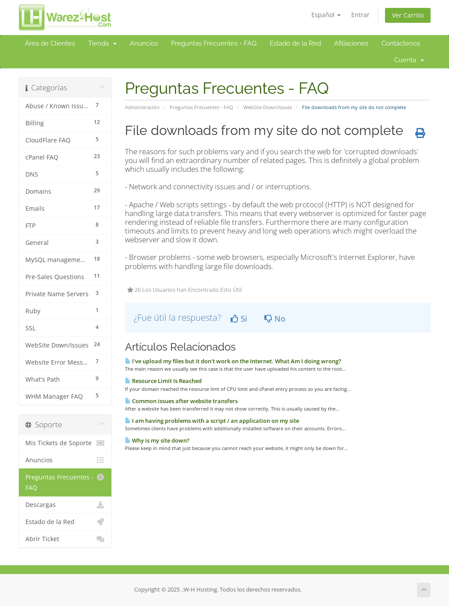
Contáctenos (400, 43)
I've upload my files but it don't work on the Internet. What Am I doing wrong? (233, 361)
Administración (142, 107)
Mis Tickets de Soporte (65, 443)
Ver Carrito (408, 15)
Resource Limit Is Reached (163, 381)
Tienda (102, 43)
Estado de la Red (295, 43)
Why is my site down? (157, 440)
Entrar (360, 15)
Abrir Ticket (65, 539)
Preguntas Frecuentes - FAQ (214, 43)
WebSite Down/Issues (267, 107)
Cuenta (409, 60)
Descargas (65, 505)
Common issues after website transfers (181, 401)
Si (239, 318)
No (274, 318)
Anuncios (144, 43)
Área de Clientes (50, 43)
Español (326, 15)
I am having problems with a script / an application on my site (212, 421)
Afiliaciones (351, 43)
